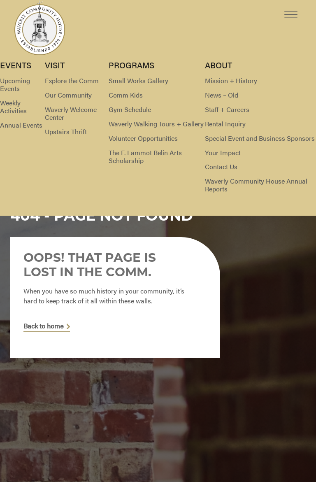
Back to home (43, 326)
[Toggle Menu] (290, 8)
